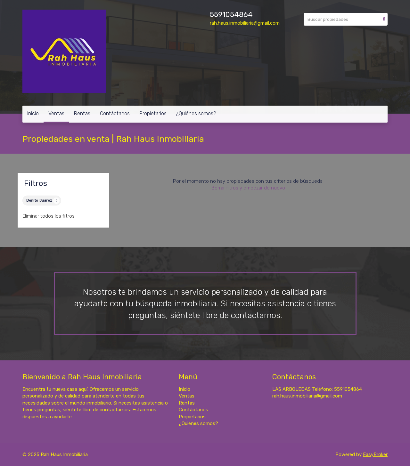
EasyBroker (375, 454)
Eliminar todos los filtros (48, 216)
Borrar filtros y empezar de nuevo (248, 188)
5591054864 (231, 14)
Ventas (56, 113)
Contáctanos (115, 113)
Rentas (82, 113)
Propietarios (153, 113)
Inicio (33, 113)
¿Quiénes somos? (196, 113)
